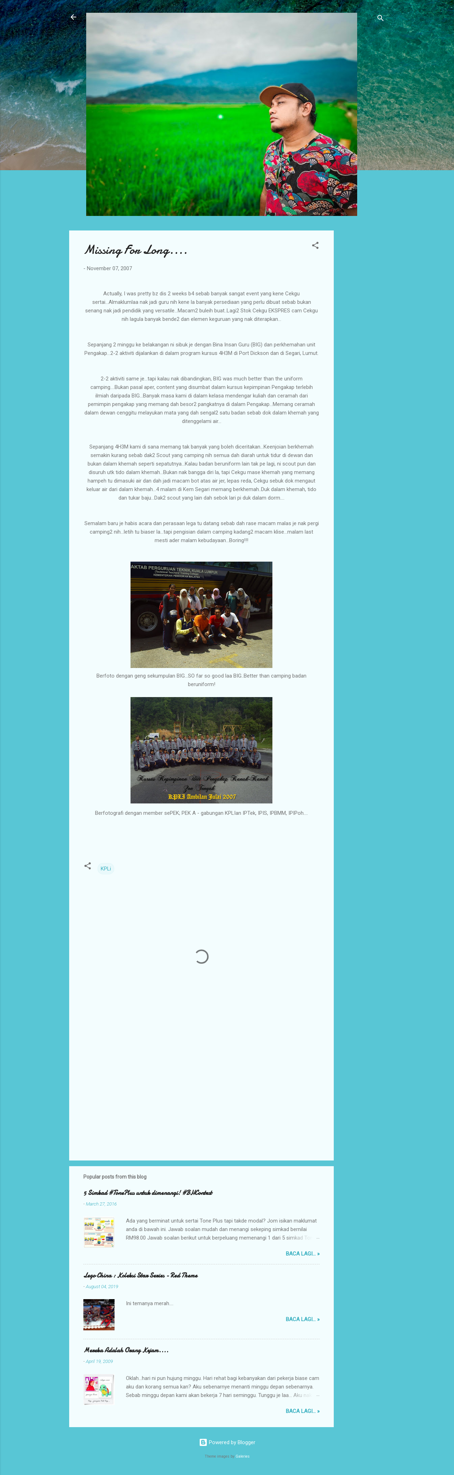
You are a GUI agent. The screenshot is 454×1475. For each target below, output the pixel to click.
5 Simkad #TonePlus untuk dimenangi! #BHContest (147, 1193)
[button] (315, 246)
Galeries (243, 1456)
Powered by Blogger (227, 1442)
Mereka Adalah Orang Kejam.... (125, 1350)
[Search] (380, 19)
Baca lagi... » (303, 1254)
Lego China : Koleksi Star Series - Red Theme (140, 1275)
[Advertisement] (362, 336)
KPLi (106, 868)
